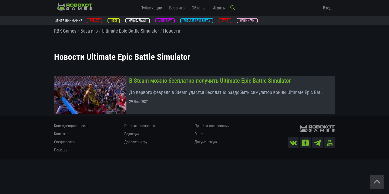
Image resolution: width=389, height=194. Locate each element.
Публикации (151, 8)
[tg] (317, 142)
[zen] (305, 142)
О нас (198, 134)
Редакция (131, 134)
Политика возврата (139, 126)
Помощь (60, 150)
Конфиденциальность (71, 126)
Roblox (94, 20)
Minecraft (165, 20)
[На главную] (75, 7)
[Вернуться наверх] (377, 182)
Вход (327, 8)
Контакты (61, 134)
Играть (219, 8)
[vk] (293, 142)
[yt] (329, 142)
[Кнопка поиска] (232, 8)
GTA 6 (225, 20)
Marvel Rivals (137, 20)
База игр (177, 8)
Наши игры (247, 20)
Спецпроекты (64, 142)
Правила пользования (211, 126)
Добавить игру (135, 142)
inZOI (114, 20)
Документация (205, 142)
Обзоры (198, 8)
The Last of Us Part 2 (196, 20)
